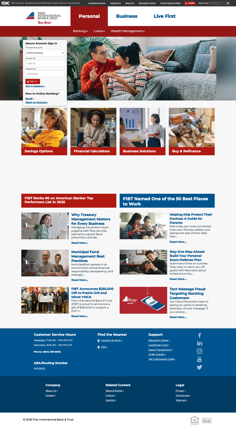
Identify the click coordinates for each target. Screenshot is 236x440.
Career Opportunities (170, 3)
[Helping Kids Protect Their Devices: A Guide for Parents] (167, 228)
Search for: (204, 3)
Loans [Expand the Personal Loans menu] (100, 31)
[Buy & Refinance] (192, 131)
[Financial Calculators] (93, 131)
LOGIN (191, 3)
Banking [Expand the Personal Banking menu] (81, 31)
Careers (50, 395)
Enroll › (29, 98)
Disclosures (182, 395)
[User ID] (44, 63)
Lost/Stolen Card (158, 345)
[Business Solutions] (143, 131)
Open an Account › (36, 102)
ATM (103, 347)
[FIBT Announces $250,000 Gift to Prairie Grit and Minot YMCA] (68, 302)
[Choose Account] (44, 52)
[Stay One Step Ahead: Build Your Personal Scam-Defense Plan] (167, 265)
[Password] (44, 74)
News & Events (114, 390)
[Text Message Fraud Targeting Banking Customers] (167, 303)
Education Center (147, 3)
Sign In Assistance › (35, 86)
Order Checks (156, 354)
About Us (129, 3)
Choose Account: (33, 47)
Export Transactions (159, 349)
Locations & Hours (97, 3)
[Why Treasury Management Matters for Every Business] (68, 229)
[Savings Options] (44, 131)
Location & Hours (111, 340)
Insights (110, 400)
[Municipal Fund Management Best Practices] (68, 266)
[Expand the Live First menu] (165, 16)
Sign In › (32, 81)
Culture (110, 395)
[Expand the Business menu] (127, 16)
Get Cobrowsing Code (161, 359)
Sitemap (180, 400)
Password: (30, 69)
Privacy (180, 390)
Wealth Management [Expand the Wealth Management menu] (128, 31)
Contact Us (115, 3)
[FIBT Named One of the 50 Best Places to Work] (167, 184)
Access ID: (30, 58)
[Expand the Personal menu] (89, 16)
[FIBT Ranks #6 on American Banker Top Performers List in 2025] (68, 184)
